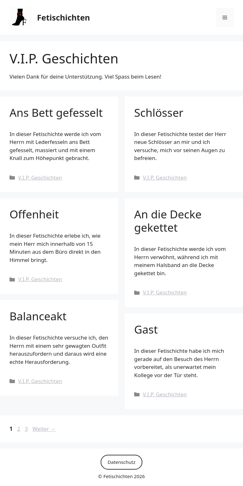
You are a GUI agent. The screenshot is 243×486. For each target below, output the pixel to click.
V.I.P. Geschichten (40, 177)
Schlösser (159, 112)
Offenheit (34, 214)
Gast (146, 329)
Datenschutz (121, 462)
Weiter (44, 428)
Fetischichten (63, 17)
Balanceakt (37, 316)
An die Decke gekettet (168, 221)
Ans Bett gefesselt (56, 112)
